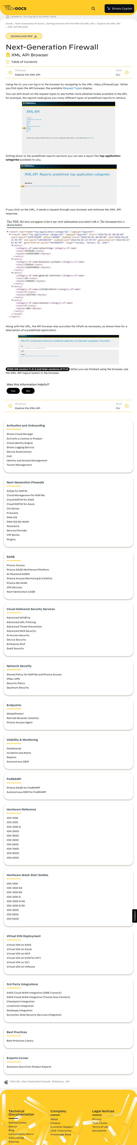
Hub (9, 456)
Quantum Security (18, 687)
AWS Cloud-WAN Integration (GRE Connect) (34, 992)
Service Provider (17, 530)
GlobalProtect (15, 713)
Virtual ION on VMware (21, 966)
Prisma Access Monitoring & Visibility (29, 578)
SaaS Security (15, 648)
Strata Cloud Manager (20, 434)
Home (9, 23)
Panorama (13, 526)
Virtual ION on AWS (19, 944)
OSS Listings (16, 1137)
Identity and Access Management (27, 460)
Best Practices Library (20, 1040)
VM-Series (13, 534)
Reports (11, 757)
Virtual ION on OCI (18, 962)
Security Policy (16, 683)
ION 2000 (13, 831)
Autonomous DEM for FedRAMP (26, 792)
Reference (58, 1081)
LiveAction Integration (20, 1005)
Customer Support (61, 1126)
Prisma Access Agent (19, 722)
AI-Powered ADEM (18, 574)
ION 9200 (13, 857)
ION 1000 (12, 817)
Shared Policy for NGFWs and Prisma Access (34, 674)
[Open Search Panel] (94, 8)
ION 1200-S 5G (16, 905)
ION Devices (14, 587)
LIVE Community (61, 1130)
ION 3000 (13, 835)
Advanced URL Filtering (21, 622)
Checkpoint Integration (21, 1001)
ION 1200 (12, 822)
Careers (55, 1123)
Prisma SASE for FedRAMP (23, 787)
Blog (11, 1130)
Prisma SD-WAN (17, 583)
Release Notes (18, 1122)
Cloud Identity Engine (20, 443)
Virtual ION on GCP (18, 953)
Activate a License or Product (24, 438)
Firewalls (12, 513)
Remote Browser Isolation (23, 718)
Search (13, 1126)
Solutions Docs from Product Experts (29, 1066)
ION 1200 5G (14, 892)
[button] (134, 916)
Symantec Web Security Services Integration (34, 1014)
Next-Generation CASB (21, 591)
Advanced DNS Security (21, 630)
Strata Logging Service (20, 447)
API (67, 1081)
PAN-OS (12, 517)
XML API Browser (18, 26)
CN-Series (13, 508)
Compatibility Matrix (21, 1134)
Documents (99, 1130)
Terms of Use (100, 1126)
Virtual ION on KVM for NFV (24, 957)
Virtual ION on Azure (19, 949)
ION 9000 (13, 853)
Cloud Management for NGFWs (26, 495)
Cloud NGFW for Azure (21, 504)
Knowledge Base (60, 1134)
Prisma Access (16, 565)
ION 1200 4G (14, 887)
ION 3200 (13, 840)
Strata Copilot (119, 8)
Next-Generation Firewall (29, 23)
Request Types (72, 88)
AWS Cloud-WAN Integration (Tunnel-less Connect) (38, 997)
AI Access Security (18, 635)
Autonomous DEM (18, 761)
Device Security (16, 639)
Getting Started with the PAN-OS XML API (70, 23)
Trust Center (99, 1123)
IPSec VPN (13, 678)
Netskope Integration (19, 1010)
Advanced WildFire (18, 617)
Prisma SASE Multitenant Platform (28, 569)
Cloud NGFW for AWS (20, 499)
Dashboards (14, 748)
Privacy (97, 1119)
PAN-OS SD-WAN (18, 521)
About (54, 1119)
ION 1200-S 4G (16, 901)
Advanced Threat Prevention (24, 626)
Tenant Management (19, 464)
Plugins (11, 539)
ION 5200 (13, 844)
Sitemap (14, 1141)
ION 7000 (13, 848)
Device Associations (19, 451)
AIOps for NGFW (17, 490)
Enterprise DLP (16, 644)
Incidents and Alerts (19, 752)
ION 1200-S (14, 826)
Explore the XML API (108, 23)
